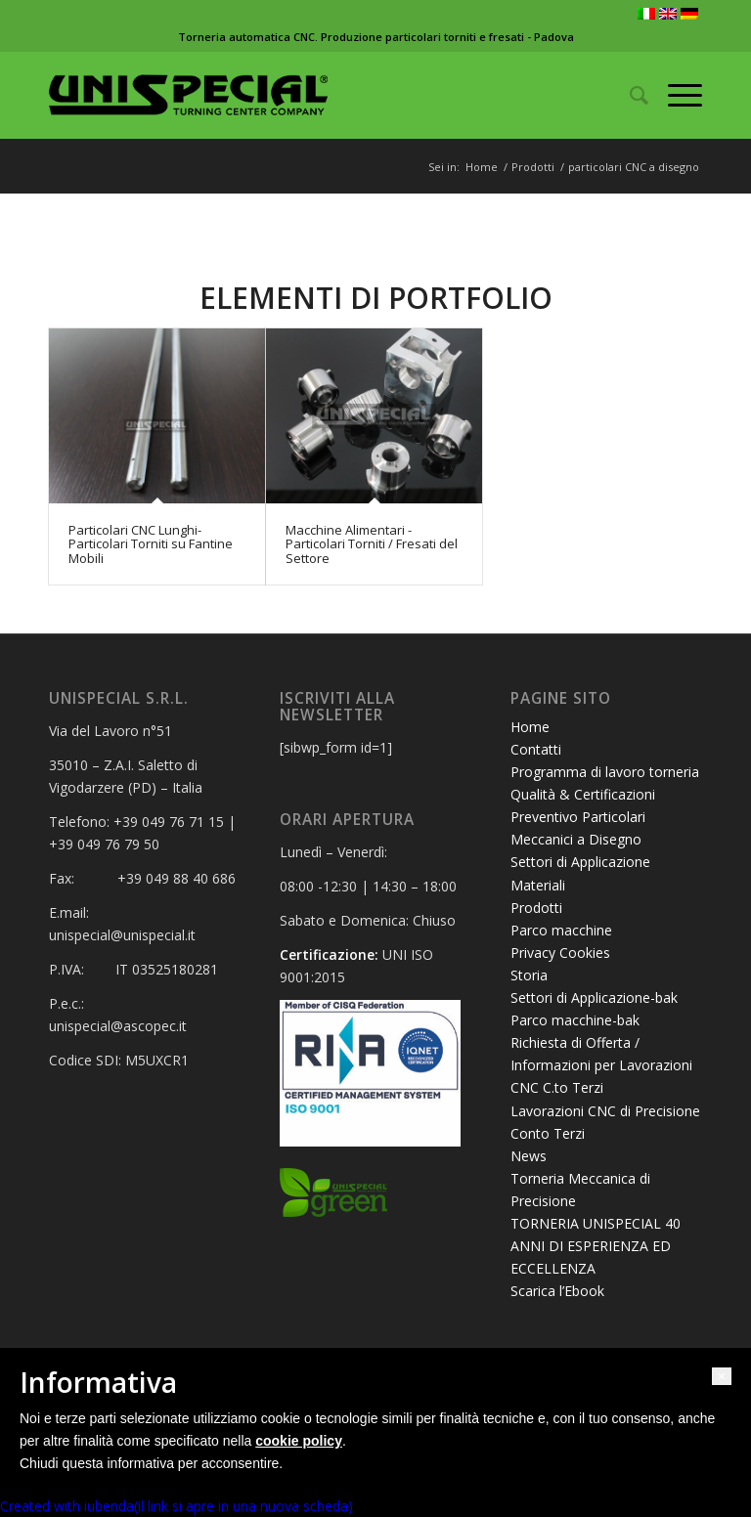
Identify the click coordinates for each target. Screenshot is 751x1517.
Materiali (537, 885)
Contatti (535, 749)
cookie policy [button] (298, 1441)
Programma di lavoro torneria (604, 771)
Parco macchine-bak (575, 1020)
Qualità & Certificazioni (582, 794)
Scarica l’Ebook (557, 1290)
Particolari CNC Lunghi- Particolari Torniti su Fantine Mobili (150, 544)
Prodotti (532, 166)
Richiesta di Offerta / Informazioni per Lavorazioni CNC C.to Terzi (601, 1065)
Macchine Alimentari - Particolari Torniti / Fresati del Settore (372, 544)
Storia (529, 975)
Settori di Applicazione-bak (594, 997)
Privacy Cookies (560, 952)
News (528, 1156)
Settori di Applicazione (580, 861)
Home (481, 166)
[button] (721, 1376)
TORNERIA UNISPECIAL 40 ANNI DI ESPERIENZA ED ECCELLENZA (595, 1246)
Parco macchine (561, 930)
